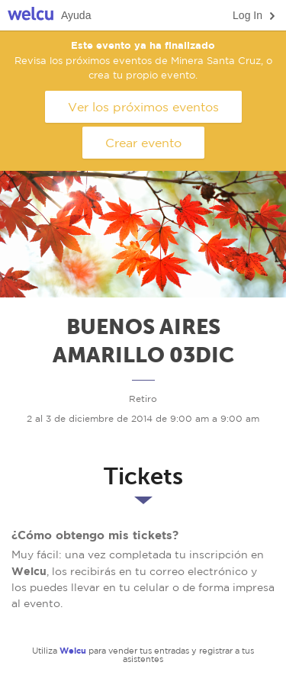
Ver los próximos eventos (143, 107)
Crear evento (143, 142)
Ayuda (76, 15)
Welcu (30, 15)
